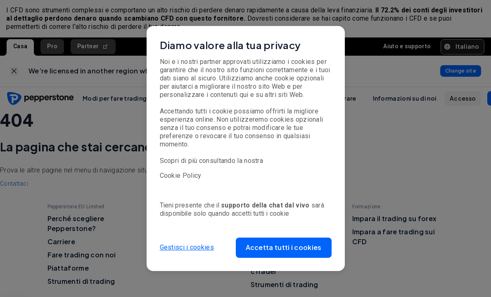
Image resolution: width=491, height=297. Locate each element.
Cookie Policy (181, 175)
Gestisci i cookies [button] (187, 247)
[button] (284, 248)
